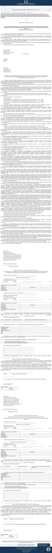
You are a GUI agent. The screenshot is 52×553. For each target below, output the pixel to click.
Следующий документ (30, 544)
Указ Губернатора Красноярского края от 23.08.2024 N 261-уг (22, 12)
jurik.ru (49, 10)
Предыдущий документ (22, 544)
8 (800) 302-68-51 (36, 9)
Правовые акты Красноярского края (6, 12)
